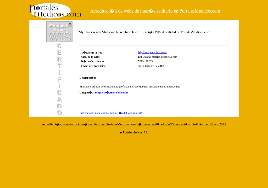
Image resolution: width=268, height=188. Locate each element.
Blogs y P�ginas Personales (112, 92)
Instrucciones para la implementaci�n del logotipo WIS (111, 112)
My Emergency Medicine (152, 52)
